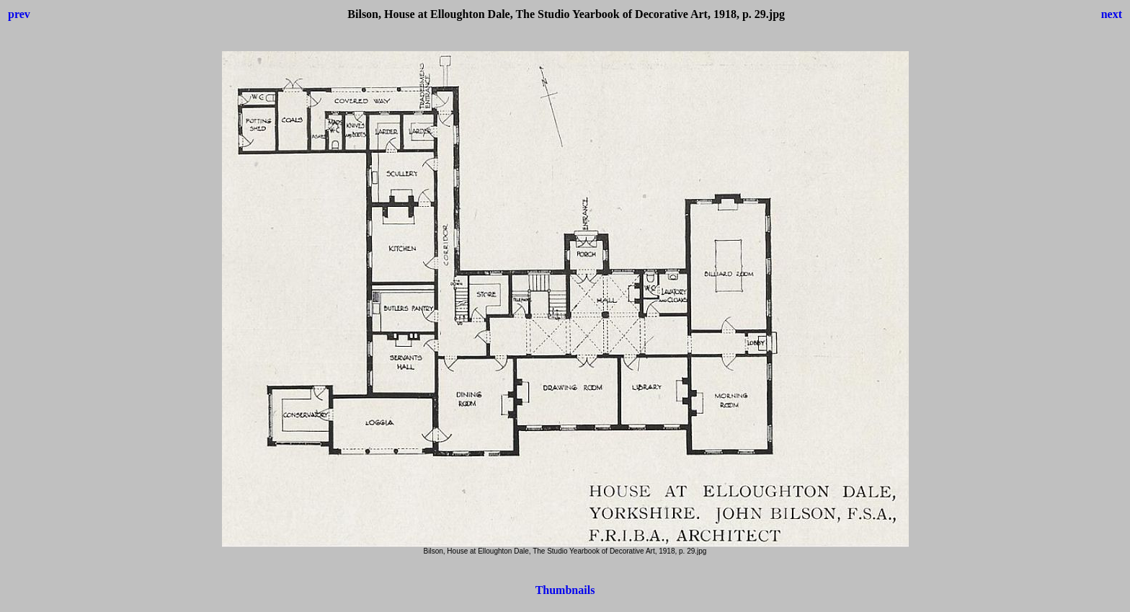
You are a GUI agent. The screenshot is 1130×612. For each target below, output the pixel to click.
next (1111, 14)
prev (19, 14)
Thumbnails (565, 590)
